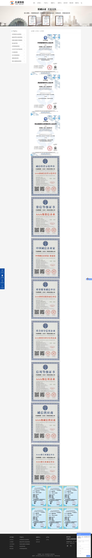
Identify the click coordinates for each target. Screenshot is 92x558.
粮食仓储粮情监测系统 (16, 61)
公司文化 (11, 539)
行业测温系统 (15, 52)
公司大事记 (12, 544)
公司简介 (39, 2)
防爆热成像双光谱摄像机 (17, 40)
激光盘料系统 (15, 43)
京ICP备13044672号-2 (40, 555)
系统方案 (71, 2)
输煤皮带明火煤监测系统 (17, 37)
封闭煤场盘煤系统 (15, 46)
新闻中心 (60, 2)
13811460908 (71, 539)
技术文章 (65, 2)
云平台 (47, 537)
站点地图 (47, 555)
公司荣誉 (11, 541)
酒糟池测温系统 (15, 58)
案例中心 (77, 2)
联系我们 (11, 546)
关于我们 (12, 537)
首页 (34, 2)
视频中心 (53, 2)
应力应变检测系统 (15, 55)
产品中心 (46, 2)
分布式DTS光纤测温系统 (17, 49)
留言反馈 (11, 548)
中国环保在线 (57, 555)
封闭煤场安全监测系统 (16, 34)
